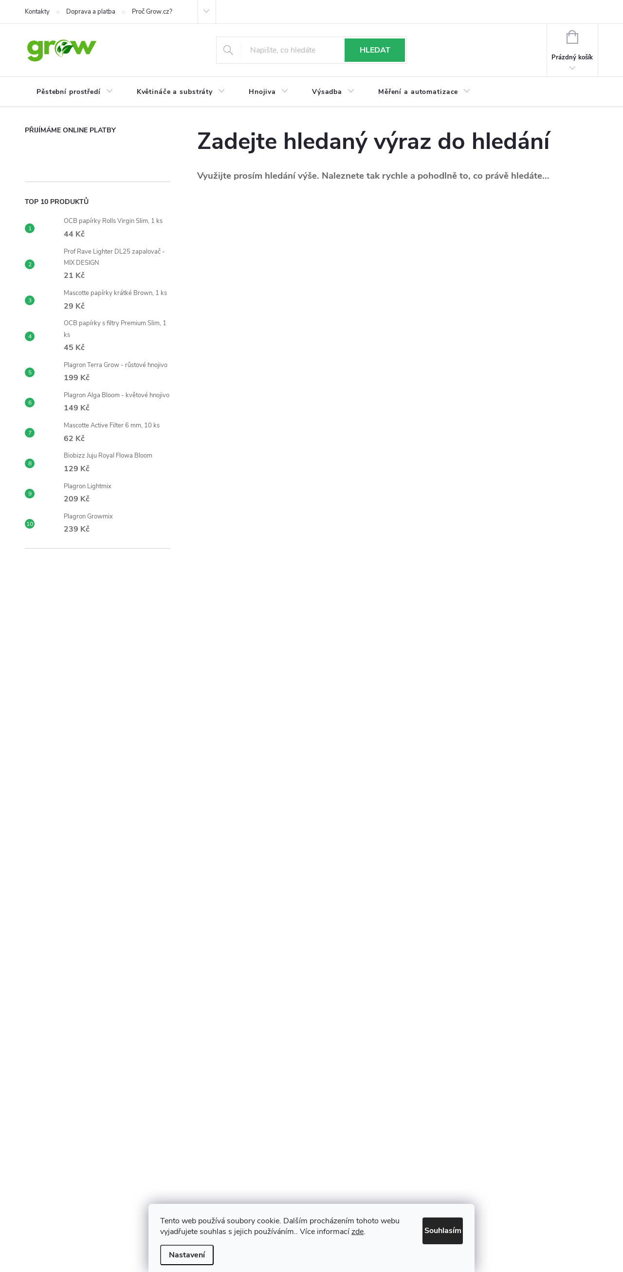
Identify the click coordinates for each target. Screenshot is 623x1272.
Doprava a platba (90, 11)
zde (378, 1231)
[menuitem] (75, 92)
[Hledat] (311, 50)
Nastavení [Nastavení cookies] (187, 1255)
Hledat (375, 50)
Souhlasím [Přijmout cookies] (432, 1228)
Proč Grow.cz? (152, 11)
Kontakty (37, 11)
